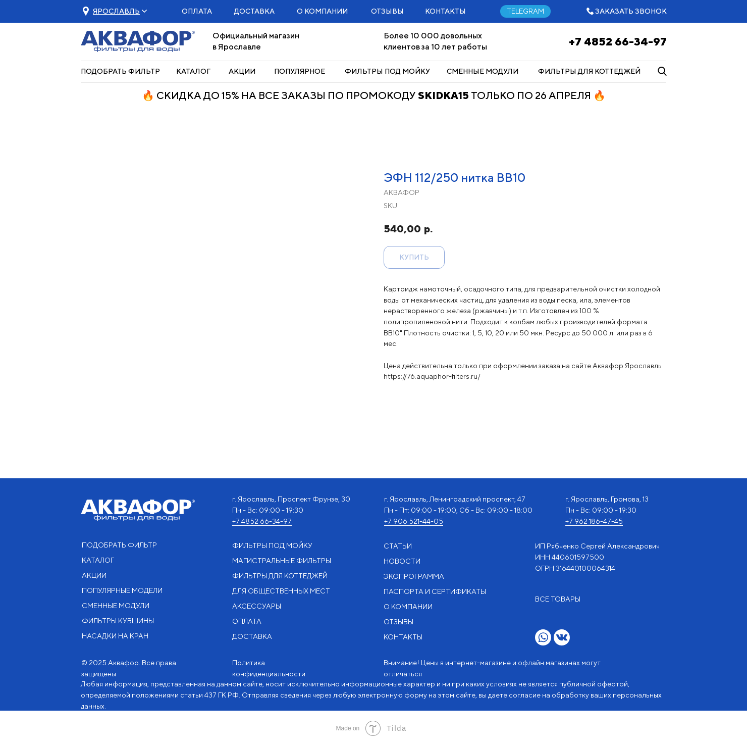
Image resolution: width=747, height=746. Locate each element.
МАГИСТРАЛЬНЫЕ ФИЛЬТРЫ (281, 561)
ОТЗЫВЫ (387, 11)
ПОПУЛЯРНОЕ (299, 71)
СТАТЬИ (398, 546)
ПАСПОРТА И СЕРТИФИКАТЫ (435, 591)
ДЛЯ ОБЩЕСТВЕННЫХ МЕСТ (281, 591)
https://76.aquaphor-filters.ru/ (432, 376)
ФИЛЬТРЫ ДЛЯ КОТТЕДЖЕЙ (589, 71)
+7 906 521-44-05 (413, 521)
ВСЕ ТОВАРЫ (557, 599)
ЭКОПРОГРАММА (414, 576)
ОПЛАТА (197, 11)
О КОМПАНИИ (322, 11)
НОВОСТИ (402, 561)
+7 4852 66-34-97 (618, 41)
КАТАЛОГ (193, 71)
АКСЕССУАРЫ (256, 606)
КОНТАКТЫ (445, 11)
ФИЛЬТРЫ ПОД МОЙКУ (387, 71)
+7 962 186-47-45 (594, 521)
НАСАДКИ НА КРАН (115, 636)
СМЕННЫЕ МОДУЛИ (482, 71)
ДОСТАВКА (254, 11)
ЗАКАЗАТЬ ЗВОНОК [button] (631, 11)
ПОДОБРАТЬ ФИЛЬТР (120, 71)
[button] (116, 11)
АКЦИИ (242, 71)
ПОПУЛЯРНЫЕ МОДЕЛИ (122, 590)
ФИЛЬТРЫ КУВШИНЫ (118, 621)
